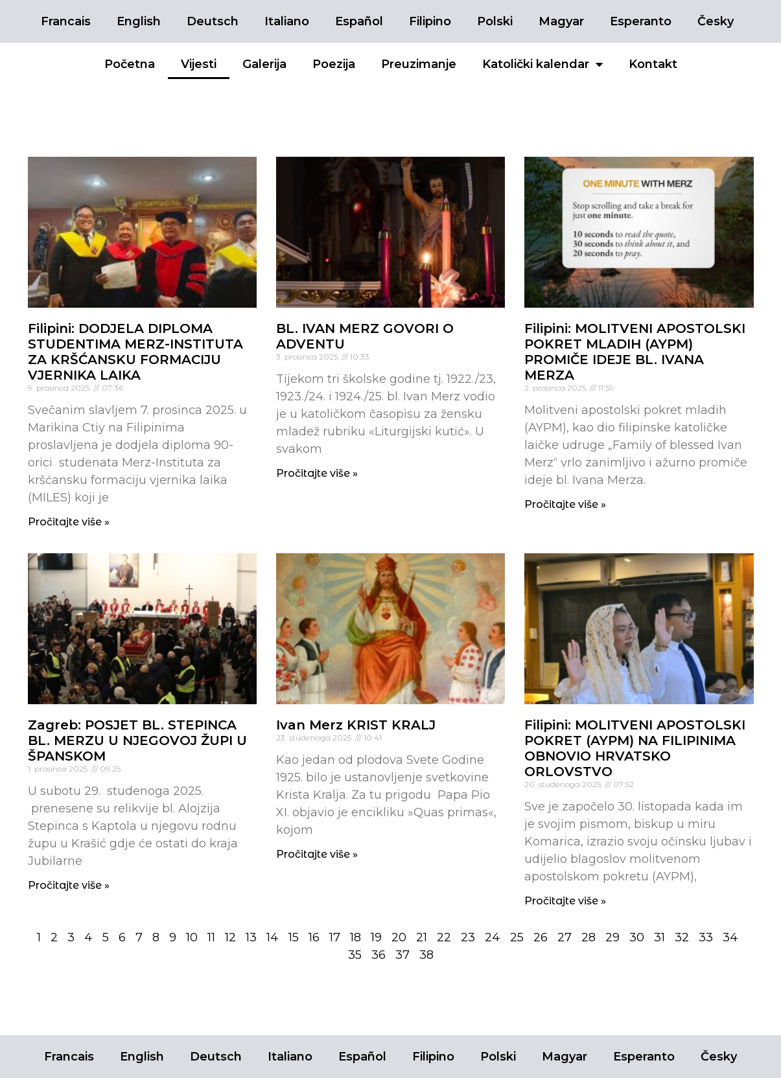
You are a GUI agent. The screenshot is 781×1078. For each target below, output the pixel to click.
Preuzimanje (418, 64)
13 (251, 937)
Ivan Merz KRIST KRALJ (356, 725)
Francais (66, 21)
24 (492, 937)
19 (376, 937)
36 (378, 955)
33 (706, 937)
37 (402, 955)
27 (564, 937)
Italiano (286, 21)
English (139, 21)
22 (444, 937)
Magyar (561, 21)
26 (540, 937)
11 (211, 937)
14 (272, 937)
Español (359, 21)
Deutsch (213, 21)
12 (230, 937)
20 (398, 937)
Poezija (333, 64)
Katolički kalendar (542, 64)
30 (636, 937)
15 (293, 937)
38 (426, 955)
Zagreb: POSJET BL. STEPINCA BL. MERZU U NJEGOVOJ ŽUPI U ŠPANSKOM (137, 740)
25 (517, 937)
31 (659, 937)
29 (612, 937)
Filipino (430, 21)
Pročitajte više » (69, 522)
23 (468, 937)
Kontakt (653, 64)
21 (421, 937)
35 (355, 955)
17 (334, 937)
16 (314, 937)
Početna (129, 64)
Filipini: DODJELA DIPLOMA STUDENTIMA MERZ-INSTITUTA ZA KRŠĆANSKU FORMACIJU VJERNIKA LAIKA (135, 352)
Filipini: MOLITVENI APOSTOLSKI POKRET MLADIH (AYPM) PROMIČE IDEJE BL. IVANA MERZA (634, 352)
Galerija (264, 64)
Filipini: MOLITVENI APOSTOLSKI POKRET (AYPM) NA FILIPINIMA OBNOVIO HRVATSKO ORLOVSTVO (634, 748)
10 (192, 937)
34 (730, 937)
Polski (495, 21)
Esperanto (640, 21)
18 (355, 937)
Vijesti (198, 64)
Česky (715, 21)
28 (588, 937)
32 (682, 937)
